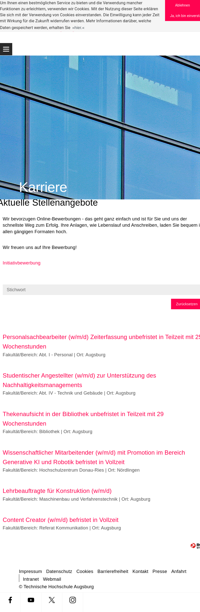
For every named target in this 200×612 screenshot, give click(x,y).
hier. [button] (78, 28)
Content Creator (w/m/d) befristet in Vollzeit (61, 519)
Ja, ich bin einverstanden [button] (185, 16)
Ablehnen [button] (182, 5)
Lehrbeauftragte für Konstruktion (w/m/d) (57, 490)
